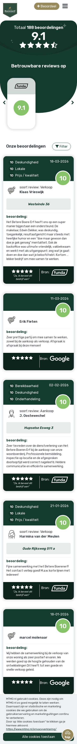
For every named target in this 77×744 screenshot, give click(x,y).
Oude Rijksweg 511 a (38, 548)
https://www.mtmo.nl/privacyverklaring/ (31, 729)
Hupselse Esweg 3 (38, 428)
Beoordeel (46, 6)
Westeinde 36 (38, 204)
